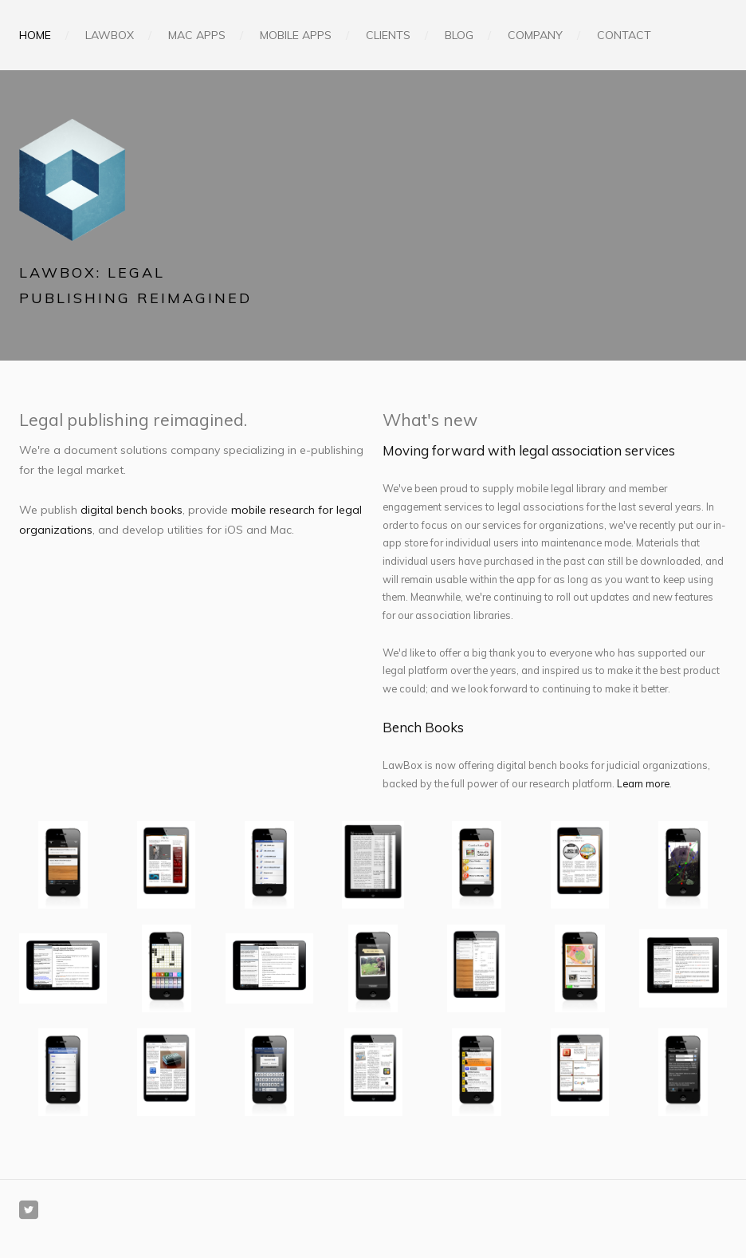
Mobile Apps (296, 35)
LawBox (109, 35)
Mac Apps (197, 35)
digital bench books (131, 510)
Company (535, 35)
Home (35, 35)
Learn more (643, 783)
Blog (459, 35)
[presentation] (63, 865)
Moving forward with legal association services (529, 450)
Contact (624, 35)
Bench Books (423, 727)
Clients (388, 35)
